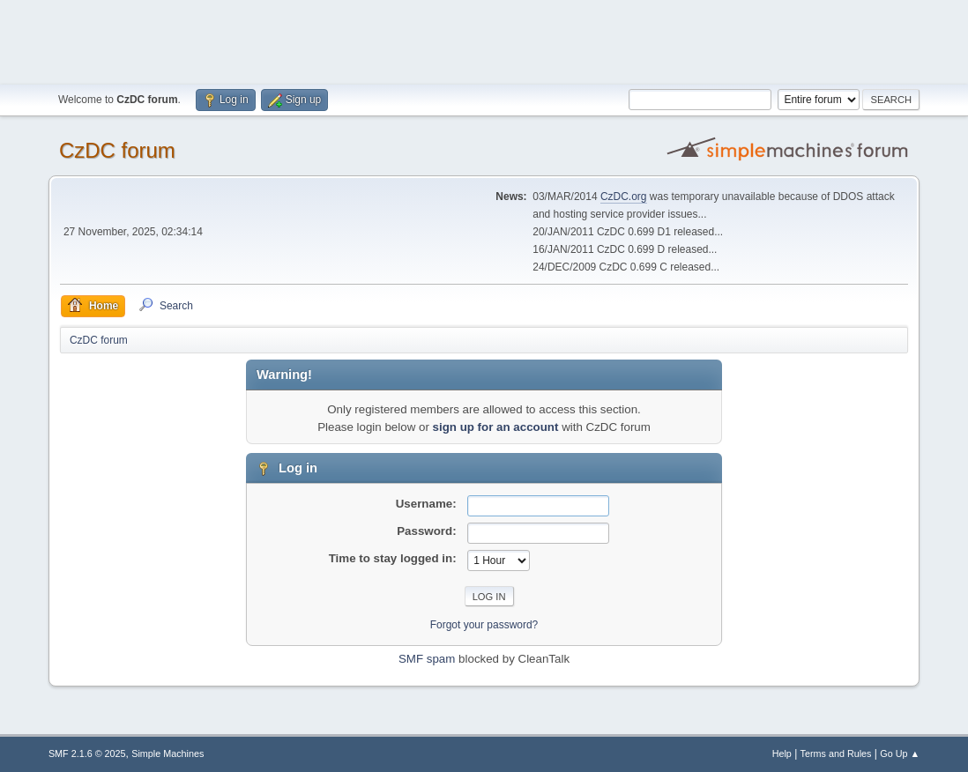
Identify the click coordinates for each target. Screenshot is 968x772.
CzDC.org (623, 196)
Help (782, 753)
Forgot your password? (484, 625)
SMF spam (426, 658)
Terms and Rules (836, 753)
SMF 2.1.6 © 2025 (87, 753)
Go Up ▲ (900, 753)
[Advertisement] (484, 39)
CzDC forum (117, 150)
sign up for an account (496, 427)
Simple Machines (167, 753)
